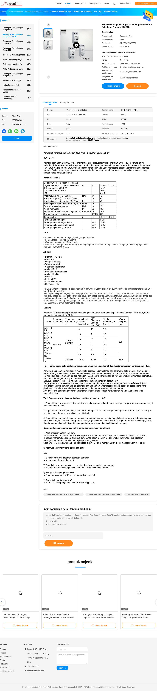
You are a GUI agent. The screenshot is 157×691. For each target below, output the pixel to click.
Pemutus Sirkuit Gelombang (17, 98)
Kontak (17, 138)
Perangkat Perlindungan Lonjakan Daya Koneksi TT (63, 494)
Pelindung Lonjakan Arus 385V (137, 494)
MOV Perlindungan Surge (17, 69)
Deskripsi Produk (67, 102)
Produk (3, 653)
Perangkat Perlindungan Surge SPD (17, 29)
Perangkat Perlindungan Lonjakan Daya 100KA (104, 494)
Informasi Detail (50, 102)
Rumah (3, 649)
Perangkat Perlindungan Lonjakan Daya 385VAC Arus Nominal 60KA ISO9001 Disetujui (98, 617)
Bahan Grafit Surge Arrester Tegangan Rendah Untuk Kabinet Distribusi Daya (58, 617)
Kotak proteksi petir (17, 85)
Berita (2, 660)
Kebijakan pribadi (7, 671)
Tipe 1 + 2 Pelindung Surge (17, 55)
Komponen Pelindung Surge (17, 91)
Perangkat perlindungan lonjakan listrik (17, 35)
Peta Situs (4, 664)
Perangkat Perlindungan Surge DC (17, 42)
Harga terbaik (113, 86)
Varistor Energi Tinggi (17, 80)
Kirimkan (58, 543)
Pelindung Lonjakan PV (17, 64)
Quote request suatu (146, 3)
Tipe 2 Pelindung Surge (17, 59)
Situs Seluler (5, 667)
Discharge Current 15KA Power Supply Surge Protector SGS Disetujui (136, 617)
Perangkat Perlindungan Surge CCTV (17, 75)
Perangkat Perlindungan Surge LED (17, 49)
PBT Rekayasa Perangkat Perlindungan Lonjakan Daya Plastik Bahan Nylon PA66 (17, 617)
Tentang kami (5, 656)
